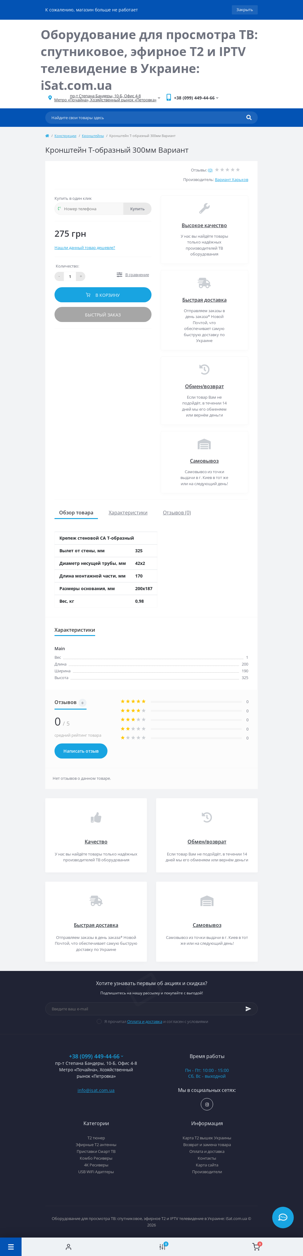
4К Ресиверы (96, 1165)
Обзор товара (76, 512)
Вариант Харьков (231, 179)
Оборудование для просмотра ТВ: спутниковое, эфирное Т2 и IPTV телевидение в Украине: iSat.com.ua (149, 60)
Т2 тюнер (96, 1138)
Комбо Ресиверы (96, 1158)
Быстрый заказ (103, 315)
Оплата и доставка (144, 1021)
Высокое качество (204, 225)
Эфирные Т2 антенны (96, 1144)
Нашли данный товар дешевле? (85, 247)
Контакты (207, 1158)
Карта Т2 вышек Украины (207, 1138)
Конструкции (65, 135)
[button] (105, 98)
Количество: (67, 266)
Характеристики (128, 512)
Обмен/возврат (204, 386)
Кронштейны (93, 135)
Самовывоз (204, 460)
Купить (137, 208)
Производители (207, 1171)
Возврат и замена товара (207, 1144)
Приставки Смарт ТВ (96, 1151)
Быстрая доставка (204, 299)
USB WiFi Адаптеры (96, 1171)
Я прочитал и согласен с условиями (156, 1021)
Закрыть (244, 9)
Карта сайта (207, 1165)
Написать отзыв (81, 751)
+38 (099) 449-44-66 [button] (96, 1056)
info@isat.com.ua (96, 1090)
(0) (210, 170)
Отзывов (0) (177, 512)
